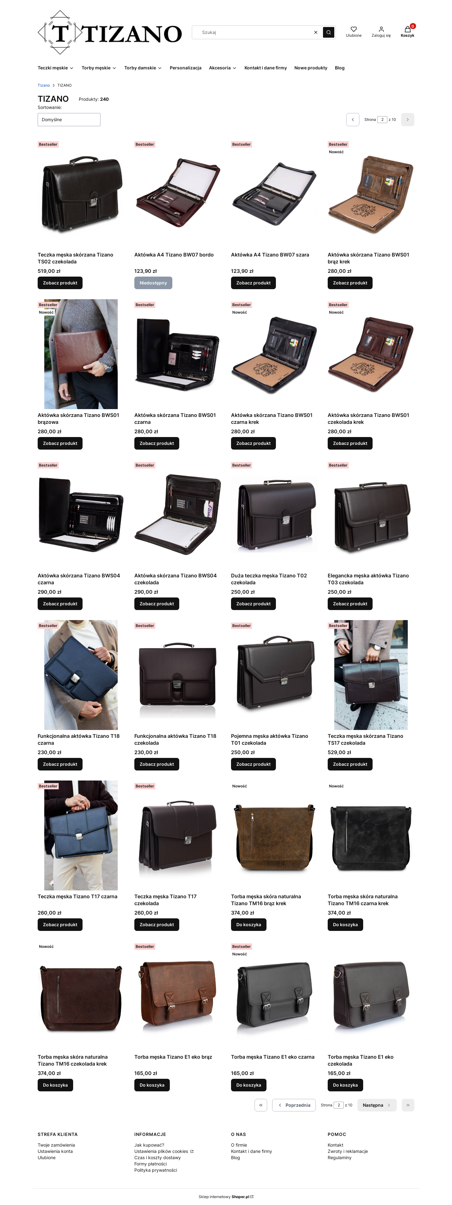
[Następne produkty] (377, 1105)
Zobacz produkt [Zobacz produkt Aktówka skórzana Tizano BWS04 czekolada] (157, 603)
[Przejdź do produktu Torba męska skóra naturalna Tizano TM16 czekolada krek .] (81, 996)
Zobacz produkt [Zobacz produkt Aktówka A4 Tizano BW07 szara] (253, 282)
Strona (370, 119)
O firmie (239, 1145)
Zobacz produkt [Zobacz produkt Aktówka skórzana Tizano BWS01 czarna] (157, 443)
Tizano (44, 85)
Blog (235, 1157)
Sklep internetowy (224, 1196)
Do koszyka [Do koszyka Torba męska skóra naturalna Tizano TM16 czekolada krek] (55, 1085)
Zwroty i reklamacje (348, 1151)
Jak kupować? (149, 1145)
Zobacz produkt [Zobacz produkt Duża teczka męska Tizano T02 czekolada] (253, 603)
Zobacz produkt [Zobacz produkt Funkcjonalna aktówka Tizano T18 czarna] (60, 764)
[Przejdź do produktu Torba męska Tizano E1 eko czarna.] (274, 996)
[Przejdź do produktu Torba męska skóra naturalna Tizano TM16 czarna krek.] (371, 835)
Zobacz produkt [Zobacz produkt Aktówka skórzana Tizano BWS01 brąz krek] (350, 282)
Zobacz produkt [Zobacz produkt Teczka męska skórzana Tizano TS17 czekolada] (350, 764)
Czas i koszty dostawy (157, 1157)
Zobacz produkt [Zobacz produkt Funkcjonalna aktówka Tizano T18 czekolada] (157, 764)
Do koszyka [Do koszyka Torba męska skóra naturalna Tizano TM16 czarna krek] (345, 924)
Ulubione (47, 1157)
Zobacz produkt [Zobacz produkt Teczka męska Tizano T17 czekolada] (157, 924)
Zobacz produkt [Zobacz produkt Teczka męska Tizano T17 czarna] (60, 924)
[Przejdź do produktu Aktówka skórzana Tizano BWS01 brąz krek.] (371, 194)
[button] (328, 32)
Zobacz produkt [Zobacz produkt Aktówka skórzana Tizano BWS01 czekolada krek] (350, 443)
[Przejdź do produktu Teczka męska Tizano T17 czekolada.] (177, 835)
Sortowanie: (50, 107)
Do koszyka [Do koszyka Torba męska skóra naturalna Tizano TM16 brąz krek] (248, 924)
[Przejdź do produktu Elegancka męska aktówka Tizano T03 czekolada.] (371, 515)
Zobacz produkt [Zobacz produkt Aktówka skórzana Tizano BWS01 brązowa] (60, 443)
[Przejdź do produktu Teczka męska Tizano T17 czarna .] (81, 835)
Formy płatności (150, 1163)
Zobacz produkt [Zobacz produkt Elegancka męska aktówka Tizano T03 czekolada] (350, 603)
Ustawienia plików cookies (161, 1151)
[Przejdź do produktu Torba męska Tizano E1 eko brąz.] (177, 996)
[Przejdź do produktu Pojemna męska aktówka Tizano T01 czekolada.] (274, 675)
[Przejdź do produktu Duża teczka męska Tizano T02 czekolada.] (274, 515)
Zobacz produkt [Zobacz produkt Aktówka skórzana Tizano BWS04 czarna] (60, 603)
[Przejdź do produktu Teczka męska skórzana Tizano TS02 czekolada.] (81, 194)
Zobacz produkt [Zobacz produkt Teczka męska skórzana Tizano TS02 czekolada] (60, 282)
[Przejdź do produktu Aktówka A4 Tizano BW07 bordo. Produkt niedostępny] (177, 194)
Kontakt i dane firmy (251, 1151)
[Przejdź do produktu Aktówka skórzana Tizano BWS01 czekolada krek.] (371, 354)
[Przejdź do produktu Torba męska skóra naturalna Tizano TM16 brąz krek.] (274, 835)
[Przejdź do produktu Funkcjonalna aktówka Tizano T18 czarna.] (81, 675)
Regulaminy (340, 1157)
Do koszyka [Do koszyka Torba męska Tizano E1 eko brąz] (152, 1085)
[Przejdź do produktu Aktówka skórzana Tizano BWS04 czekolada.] (177, 515)
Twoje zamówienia (56, 1145)
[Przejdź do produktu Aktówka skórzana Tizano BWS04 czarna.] (81, 515)
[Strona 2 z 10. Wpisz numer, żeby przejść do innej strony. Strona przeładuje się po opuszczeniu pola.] (382, 119)
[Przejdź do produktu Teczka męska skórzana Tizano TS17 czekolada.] (371, 675)
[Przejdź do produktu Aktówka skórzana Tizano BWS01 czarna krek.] (274, 354)
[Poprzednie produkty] (294, 1105)
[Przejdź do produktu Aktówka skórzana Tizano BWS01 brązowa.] (81, 354)
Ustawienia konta (55, 1151)
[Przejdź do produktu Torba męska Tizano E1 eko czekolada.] (371, 996)
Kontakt (335, 1145)
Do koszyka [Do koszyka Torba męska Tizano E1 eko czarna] (248, 1085)
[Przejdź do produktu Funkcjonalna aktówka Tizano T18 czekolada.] (177, 675)
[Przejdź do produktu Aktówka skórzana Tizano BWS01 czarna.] (177, 354)
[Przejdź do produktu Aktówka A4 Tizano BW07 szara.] (274, 194)
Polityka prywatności (155, 1170)
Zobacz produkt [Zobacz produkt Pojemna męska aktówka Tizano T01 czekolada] (253, 764)
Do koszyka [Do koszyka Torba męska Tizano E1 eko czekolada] (345, 1085)
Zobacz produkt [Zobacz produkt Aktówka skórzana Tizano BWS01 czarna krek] (253, 443)
